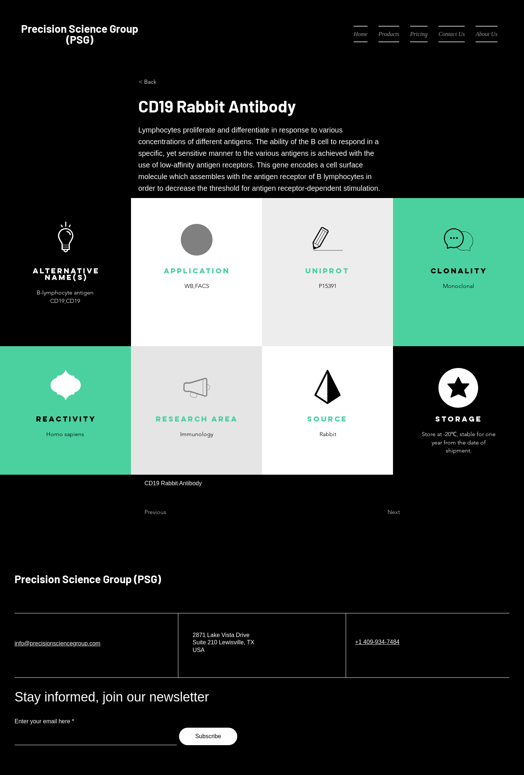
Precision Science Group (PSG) (88, 578)
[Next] (382, 512)
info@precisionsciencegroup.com (57, 643)
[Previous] (168, 512)
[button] (196, 303)
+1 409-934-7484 (377, 642)
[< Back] (163, 82)
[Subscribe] (208, 736)
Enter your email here (42, 721)
